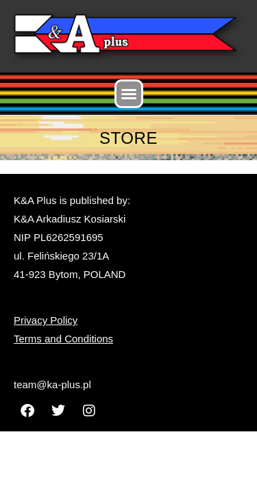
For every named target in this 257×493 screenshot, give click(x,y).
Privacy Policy (45, 320)
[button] (128, 93)
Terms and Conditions (63, 338)
